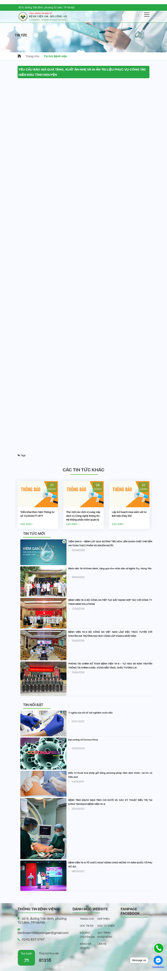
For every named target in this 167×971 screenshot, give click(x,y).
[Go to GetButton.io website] (158, 967)
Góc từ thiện (106, 925)
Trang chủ (32, 56)
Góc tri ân (86, 925)
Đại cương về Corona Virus (83, 739)
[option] (38, 505)
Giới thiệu (103, 918)
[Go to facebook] (158, 960)
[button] (83, 48)
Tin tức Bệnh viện (55, 56)
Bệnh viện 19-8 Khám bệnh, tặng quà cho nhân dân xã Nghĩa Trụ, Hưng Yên (110, 568)
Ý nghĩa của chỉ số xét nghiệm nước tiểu (90, 712)
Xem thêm (26, 524)
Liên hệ (101, 943)
